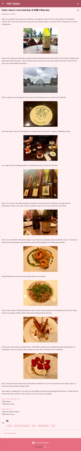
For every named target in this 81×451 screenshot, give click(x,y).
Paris (34, 426)
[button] (78, 10)
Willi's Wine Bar (43, 426)
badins (45, 447)
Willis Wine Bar (7, 409)
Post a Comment (10, 433)
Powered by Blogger (40, 443)
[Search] (78, 4)
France (9, 426)
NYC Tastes (13, 3)
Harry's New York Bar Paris (11, 399)
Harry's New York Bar (22, 426)
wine (53, 426)
